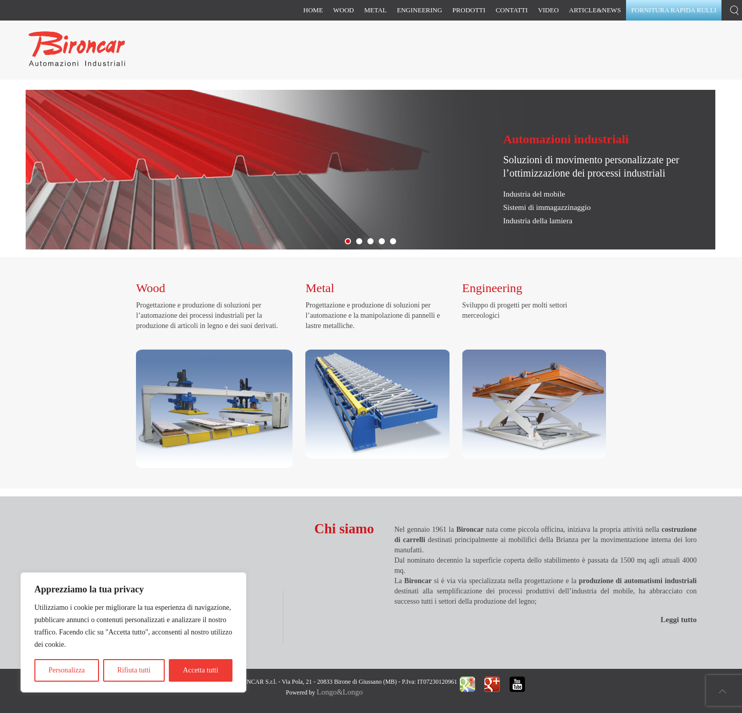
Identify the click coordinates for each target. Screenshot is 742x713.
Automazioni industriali (566, 139)
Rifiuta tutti (133, 670)
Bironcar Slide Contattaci (395, 242)
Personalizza (67, 670)
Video (548, 10)
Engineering (419, 10)
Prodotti (469, 10)
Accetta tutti (201, 670)
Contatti (512, 10)
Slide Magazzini (373, 242)
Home (313, 10)
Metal (375, 10)
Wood (343, 10)
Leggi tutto (678, 619)
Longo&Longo (340, 692)
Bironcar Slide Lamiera (350, 242)
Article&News (595, 10)
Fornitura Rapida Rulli (361, 242)
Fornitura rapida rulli (673, 10)
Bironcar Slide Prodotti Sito (384, 242)
